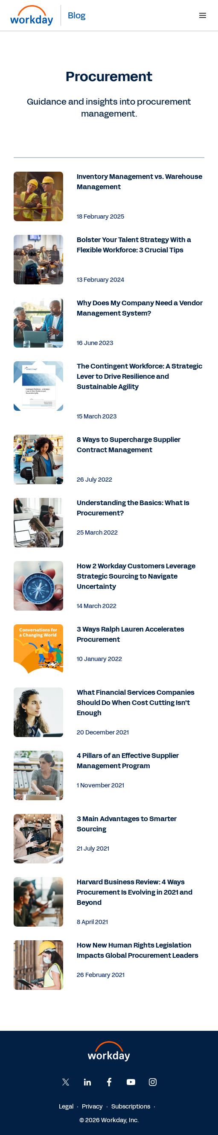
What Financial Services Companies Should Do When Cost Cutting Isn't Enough (136, 702)
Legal (66, 1107)
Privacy (92, 1107)
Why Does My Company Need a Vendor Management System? (140, 308)
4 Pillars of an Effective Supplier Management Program (128, 761)
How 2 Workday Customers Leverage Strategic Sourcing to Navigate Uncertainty (136, 576)
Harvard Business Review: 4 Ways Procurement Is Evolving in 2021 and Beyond (134, 892)
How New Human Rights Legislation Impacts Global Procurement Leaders (137, 950)
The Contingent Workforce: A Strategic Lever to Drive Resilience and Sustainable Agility (139, 376)
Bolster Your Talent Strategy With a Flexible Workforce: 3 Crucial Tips (134, 245)
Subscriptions (130, 1107)
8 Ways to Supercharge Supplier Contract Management (128, 445)
